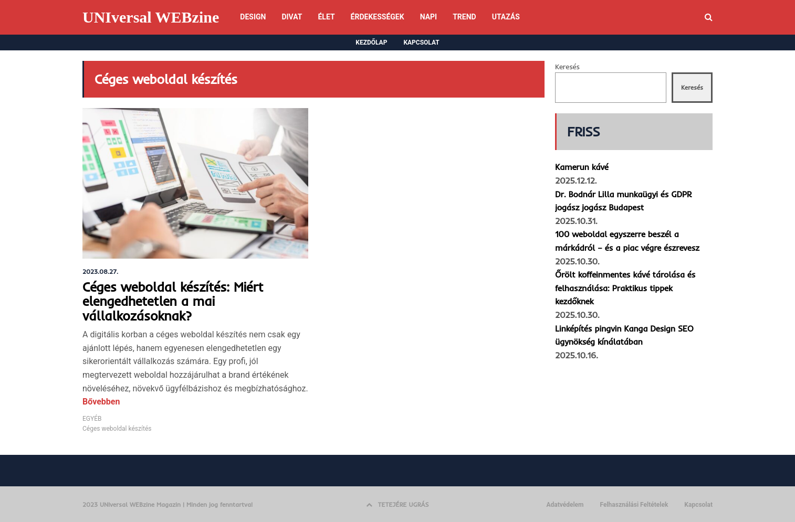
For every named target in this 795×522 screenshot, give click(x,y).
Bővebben (101, 402)
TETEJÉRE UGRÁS (397, 504)
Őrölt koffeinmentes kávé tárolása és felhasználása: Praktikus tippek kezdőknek (625, 287)
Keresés (567, 66)
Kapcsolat (698, 504)
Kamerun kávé (581, 167)
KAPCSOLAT (421, 42)
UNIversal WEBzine (150, 17)
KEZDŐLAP (371, 42)
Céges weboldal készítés (116, 428)
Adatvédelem (564, 504)
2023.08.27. (100, 271)
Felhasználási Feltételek (634, 504)
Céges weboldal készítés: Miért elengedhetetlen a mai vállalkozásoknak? (172, 301)
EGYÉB (92, 418)
